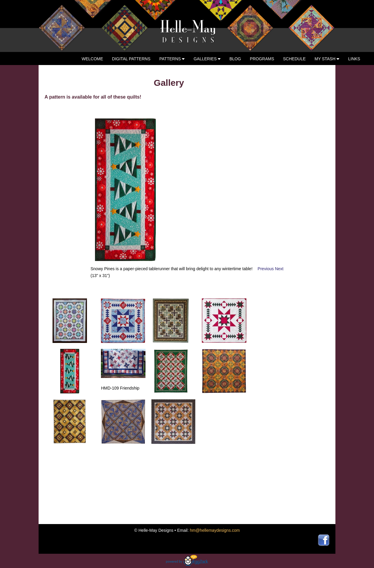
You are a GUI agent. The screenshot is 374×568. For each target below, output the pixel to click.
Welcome (92, 58)
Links (354, 58)
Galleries (207, 58)
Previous (266, 268)
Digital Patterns (131, 58)
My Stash (327, 58)
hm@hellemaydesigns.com (215, 530)
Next (279, 268)
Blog (235, 58)
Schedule (294, 58)
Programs (262, 58)
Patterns (172, 58)
